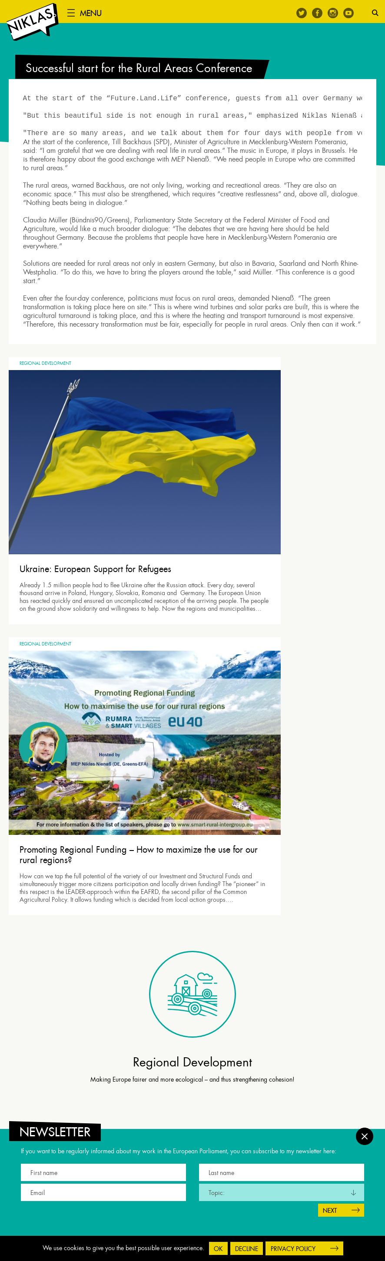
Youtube (348, 13)
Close (364, 1130)
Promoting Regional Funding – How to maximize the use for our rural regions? (283, 524)
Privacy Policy (293, 1249)
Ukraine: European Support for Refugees (95, 518)
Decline (246, 1249)
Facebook (317, 13)
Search (375, 13)
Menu (97, 13)
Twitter (301, 13)
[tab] (194, 868)
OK (218, 1249)
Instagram (333, 13)
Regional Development (45, 383)
